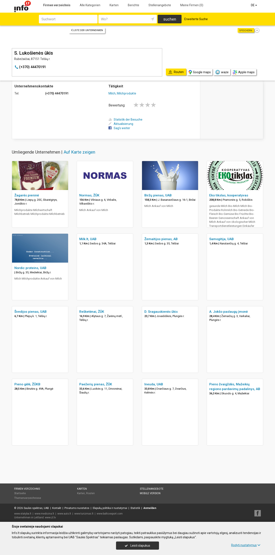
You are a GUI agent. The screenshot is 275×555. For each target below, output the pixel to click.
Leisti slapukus (137, 545)
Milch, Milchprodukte (122, 93)
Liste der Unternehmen (87, 30)
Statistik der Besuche (125, 119)
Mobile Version (150, 493)
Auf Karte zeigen (79, 152)
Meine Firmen (191, 5)
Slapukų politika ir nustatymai (110, 508)
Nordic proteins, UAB (30, 268)
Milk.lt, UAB (87, 239)
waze (222, 72)
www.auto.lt (64, 513)
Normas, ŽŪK (89, 195)
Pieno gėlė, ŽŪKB (27, 384)
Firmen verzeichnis (56, 5)
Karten (114, 5)
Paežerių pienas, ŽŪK (95, 384)
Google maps (200, 72)
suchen (169, 19)
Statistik (135, 508)
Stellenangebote (159, 5)
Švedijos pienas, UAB (30, 312)
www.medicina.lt (44, 513)
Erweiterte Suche (196, 19)
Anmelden (149, 508)
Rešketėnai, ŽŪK (91, 312)
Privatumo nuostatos (76, 508)
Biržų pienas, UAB (158, 195)
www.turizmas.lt (83, 513)
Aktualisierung (120, 124)
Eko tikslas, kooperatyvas (228, 195)
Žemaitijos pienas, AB (161, 239)
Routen (90, 493)
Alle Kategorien (90, 5)
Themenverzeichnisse (27, 498)
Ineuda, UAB (153, 384)
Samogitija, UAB (221, 239)
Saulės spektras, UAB (36, 508)
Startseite (20, 493)
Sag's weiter (119, 128)
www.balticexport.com (110, 513)
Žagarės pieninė (26, 195)
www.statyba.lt (22, 513)
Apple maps (244, 72)
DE (254, 5)
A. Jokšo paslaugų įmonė (228, 312)
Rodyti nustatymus (245, 545)
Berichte (133, 5)
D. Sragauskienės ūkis (161, 312)
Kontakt (56, 508)
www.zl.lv (50, 517)
